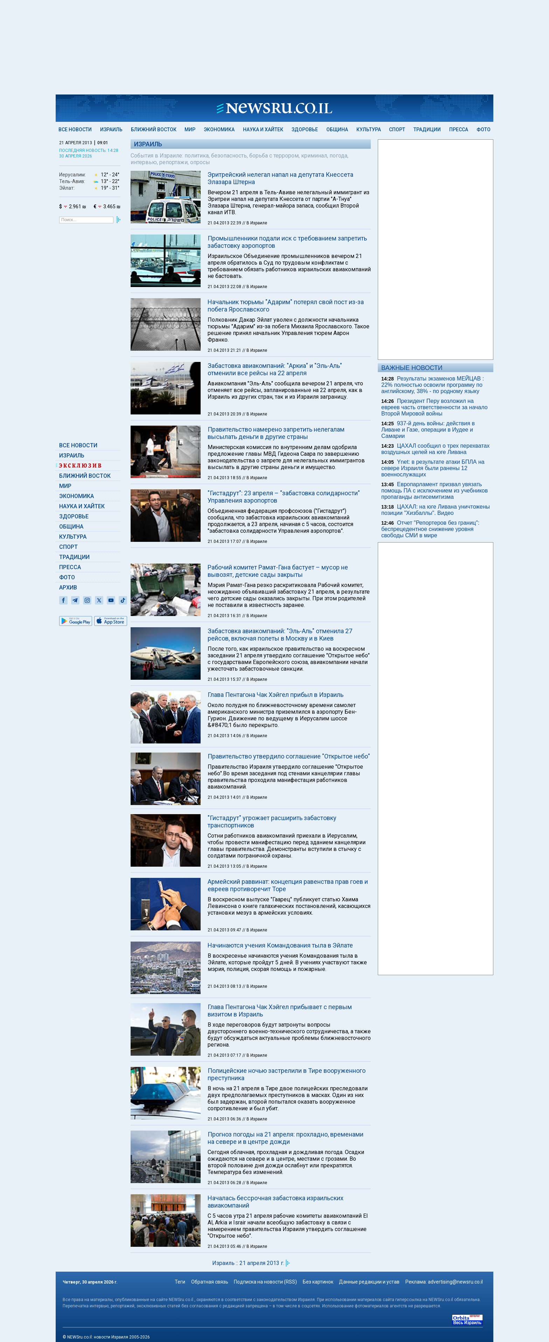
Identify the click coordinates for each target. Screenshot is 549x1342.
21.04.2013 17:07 (225, 541)
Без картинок (318, 1282)
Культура (368, 129)
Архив (68, 587)
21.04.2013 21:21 (225, 350)
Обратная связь (209, 1282)
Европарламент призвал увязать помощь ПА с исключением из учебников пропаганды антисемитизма (434, 490)
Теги (180, 1282)
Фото (484, 129)
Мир (190, 129)
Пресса (458, 129)
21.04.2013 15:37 (225, 679)
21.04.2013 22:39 (225, 223)
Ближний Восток (153, 129)
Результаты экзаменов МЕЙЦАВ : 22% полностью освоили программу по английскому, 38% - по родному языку (432, 385)
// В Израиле (254, 223)
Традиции (427, 129)
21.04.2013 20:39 (225, 414)
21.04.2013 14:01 (225, 797)
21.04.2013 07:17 (225, 1055)
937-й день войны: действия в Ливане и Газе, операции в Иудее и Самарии (428, 429)
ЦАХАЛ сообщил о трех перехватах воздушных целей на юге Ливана (435, 449)
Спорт (397, 129)
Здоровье (305, 129)
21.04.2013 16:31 (225, 615)
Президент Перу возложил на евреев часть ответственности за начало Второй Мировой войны (434, 407)
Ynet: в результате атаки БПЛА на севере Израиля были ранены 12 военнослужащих (433, 468)
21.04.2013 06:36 (225, 1119)
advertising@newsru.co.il (455, 1282)
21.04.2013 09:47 (225, 930)
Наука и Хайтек (263, 129)
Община (337, 129)
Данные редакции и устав (369, 1282)
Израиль (111, 129)
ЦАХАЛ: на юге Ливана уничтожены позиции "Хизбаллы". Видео (435, 510)
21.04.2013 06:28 (225, 1182)
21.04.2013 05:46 (225, 1246)
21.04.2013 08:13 (225, 986)
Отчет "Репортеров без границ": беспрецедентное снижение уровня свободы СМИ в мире (430, 529)
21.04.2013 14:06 (225, 735)
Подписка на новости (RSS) (265, 1282)
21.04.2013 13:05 (225, 866)
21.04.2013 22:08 (225, 286)
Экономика (219, 129)
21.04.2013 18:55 (225, 477)
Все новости (75, 129)
